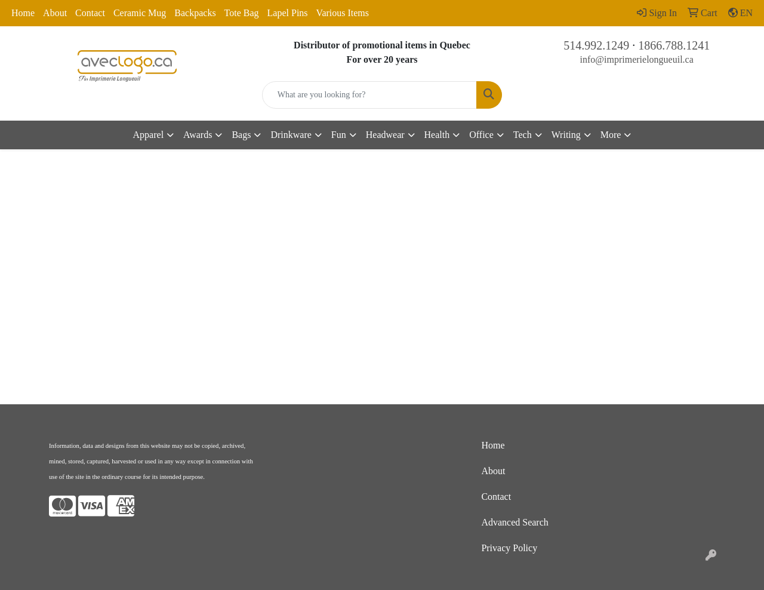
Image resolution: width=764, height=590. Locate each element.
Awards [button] (197, 135)
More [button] (610, 135)
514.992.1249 (596, 45)
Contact (90, 13)
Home (23, 13)
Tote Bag (241, 13)
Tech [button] (522, 135)
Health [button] (437, 135)
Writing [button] (566, 135)
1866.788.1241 (674, 45)
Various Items (342, 13)
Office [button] (481, 135)
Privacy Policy (509, 548)
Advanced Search (514, 522)
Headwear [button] (385, 135)
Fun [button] (338, 135)
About (55, 13)
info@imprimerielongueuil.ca (637, 59)
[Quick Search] (370, 95)
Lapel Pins (287, 13)
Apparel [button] (148, 135)
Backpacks (194, 13)
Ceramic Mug (139, 13)
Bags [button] (241, 135)
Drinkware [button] (290, 135)
